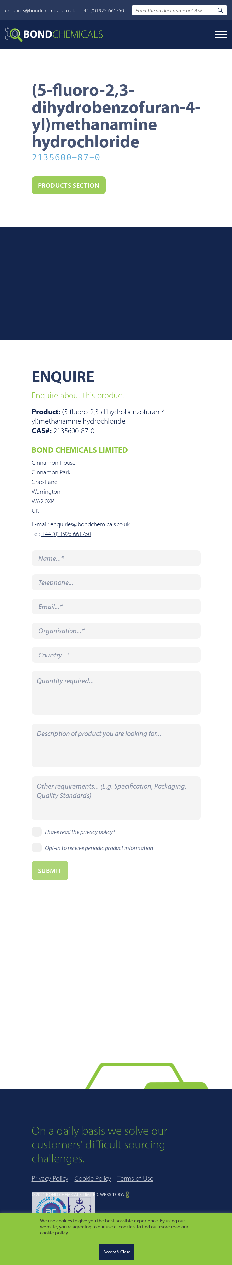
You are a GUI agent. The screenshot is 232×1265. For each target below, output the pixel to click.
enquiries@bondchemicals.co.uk (40, 10)
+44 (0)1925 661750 (102, 10)
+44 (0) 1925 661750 (66, 534)
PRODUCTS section (69, 185)
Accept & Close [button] (116, 1251)
